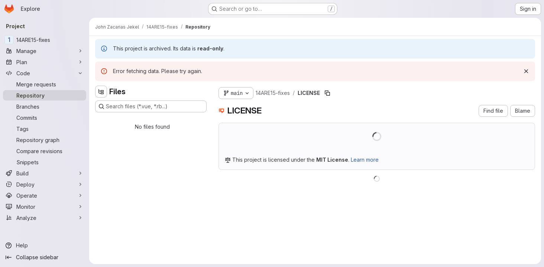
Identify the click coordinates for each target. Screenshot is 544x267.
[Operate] (44, 195)
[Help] (44, 245)
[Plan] (44, 62)
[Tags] (44, 128)
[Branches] (44, 106)
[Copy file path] (327, 93)
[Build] (44, 173)
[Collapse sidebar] (44, 257)
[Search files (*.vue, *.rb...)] (151, 106)
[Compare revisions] (44, 151)
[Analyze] (44, 217)
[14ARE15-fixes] (44, 39)
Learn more (365, 159)
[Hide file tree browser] (101, 92)
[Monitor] (44, 206)
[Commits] (44, 117)
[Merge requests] (44, 84)
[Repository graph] (44, 140)
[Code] (44, 73)
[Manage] (44, 51)
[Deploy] (44, 184)
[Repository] (44, 95)
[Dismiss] (526, 71)
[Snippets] (44, 162)
